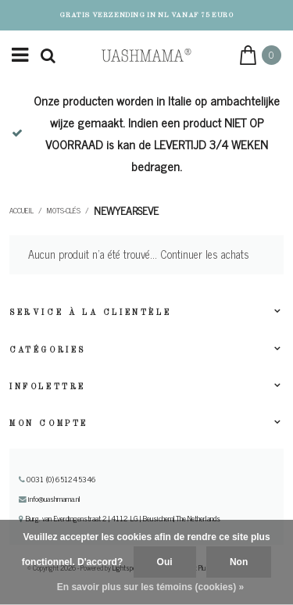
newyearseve (126, 210)
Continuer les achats (204, 254)
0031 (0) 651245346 (57, 479)
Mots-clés (63, 210)
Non (239, 562)
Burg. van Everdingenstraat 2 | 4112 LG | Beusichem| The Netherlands (119, 518)
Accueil (21, 210)
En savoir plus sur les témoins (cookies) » (150, 587)
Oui (165, 562)
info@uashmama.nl (49, 498)
